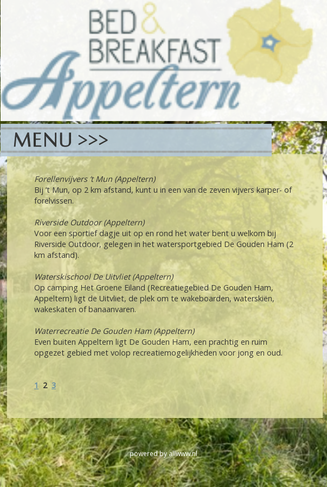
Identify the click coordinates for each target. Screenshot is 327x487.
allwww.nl (183, 453)
